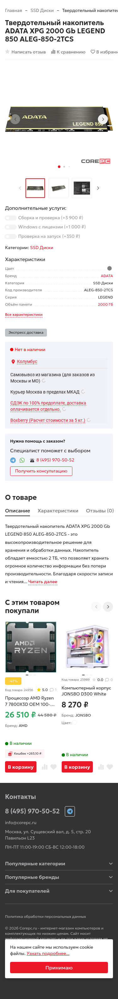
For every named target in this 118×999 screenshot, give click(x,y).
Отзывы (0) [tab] (100, 510)
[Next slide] (103, 119)
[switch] (10, 218)
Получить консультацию (41, 471)
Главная (13, 10)
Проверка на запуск (49, 236)
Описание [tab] (17, 510)
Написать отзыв (25, 51)
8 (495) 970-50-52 (55, 460)
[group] (59, 119)
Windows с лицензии (52, 227)
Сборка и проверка (50, 217)
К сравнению (68, 51)
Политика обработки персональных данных (45, 916)
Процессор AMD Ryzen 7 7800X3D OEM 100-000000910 (29, 701)
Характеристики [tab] (57, 510)
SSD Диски (42, 10)
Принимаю (59, 967)
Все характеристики (23, 314)
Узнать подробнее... (48, 953)
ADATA (107, 275)
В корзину (21, 767)
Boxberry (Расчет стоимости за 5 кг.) (47, 420)
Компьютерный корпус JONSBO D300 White (86, 691)
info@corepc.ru (21, 822)
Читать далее (42, 581)
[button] (59, 166)
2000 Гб (105, 304)
